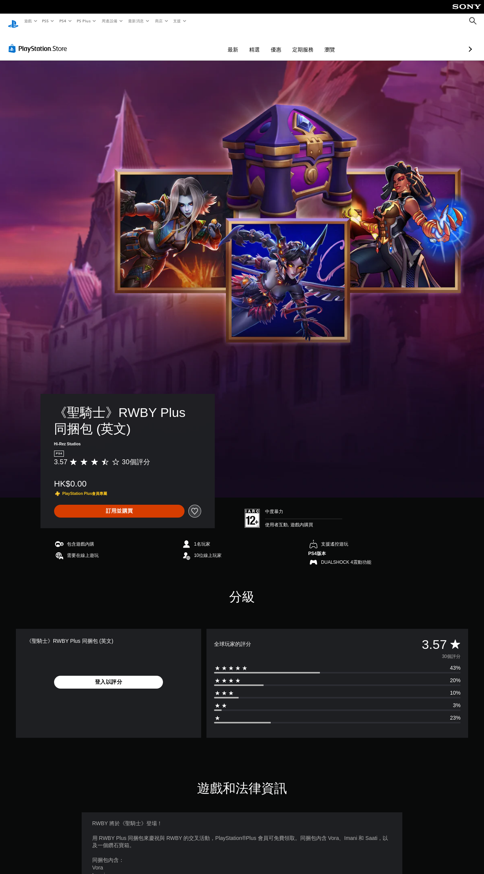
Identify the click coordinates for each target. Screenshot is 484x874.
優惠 (236, 42)
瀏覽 (289, 42)
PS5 (45, 20)
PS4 (63, 20)
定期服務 (262, 42)
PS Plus (83, 20)
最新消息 (136, 20)
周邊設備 (109, 20)
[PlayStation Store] (39, 41)
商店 (159, 20)
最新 (193, 42)
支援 (177, 20)
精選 (214, 42)
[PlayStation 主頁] (13, 21)
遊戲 (28, 20)
